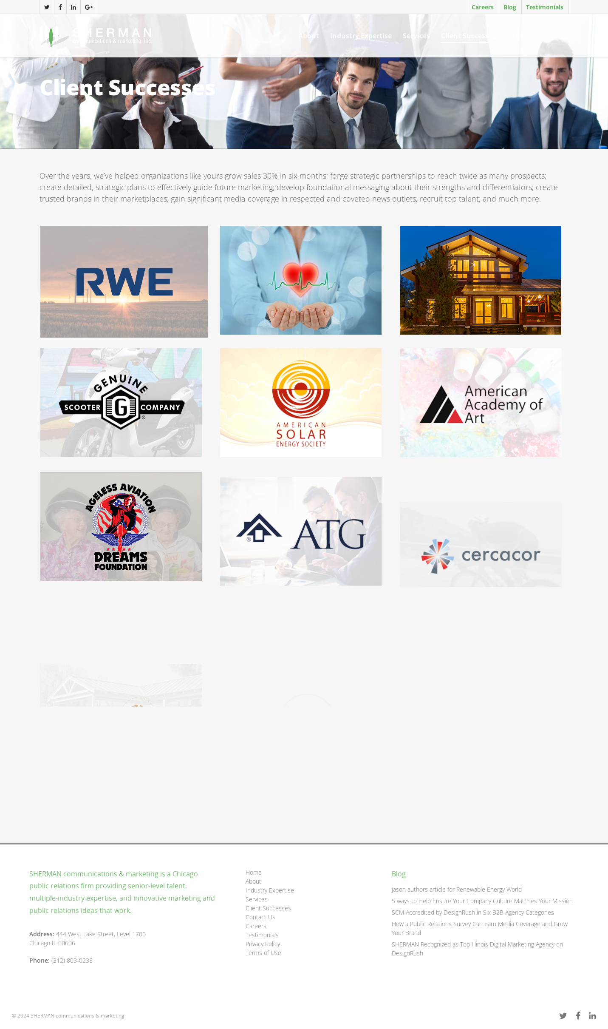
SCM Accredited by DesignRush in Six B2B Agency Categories (473, 912)
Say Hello (522, 35)
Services (416, 35)
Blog (509, 7)
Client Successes (468, 35)
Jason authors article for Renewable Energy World (457, 889)
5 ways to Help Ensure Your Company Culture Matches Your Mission (482, 901)
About (308, 35)
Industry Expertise (361, 35)
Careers (483, 7)
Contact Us (260, 917)
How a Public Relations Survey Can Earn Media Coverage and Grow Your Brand (480, 928)
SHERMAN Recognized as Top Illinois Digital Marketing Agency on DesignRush (477, 948)
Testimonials (544, 7)
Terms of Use (263, 953)
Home (254, 872)
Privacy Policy (263, 944)
